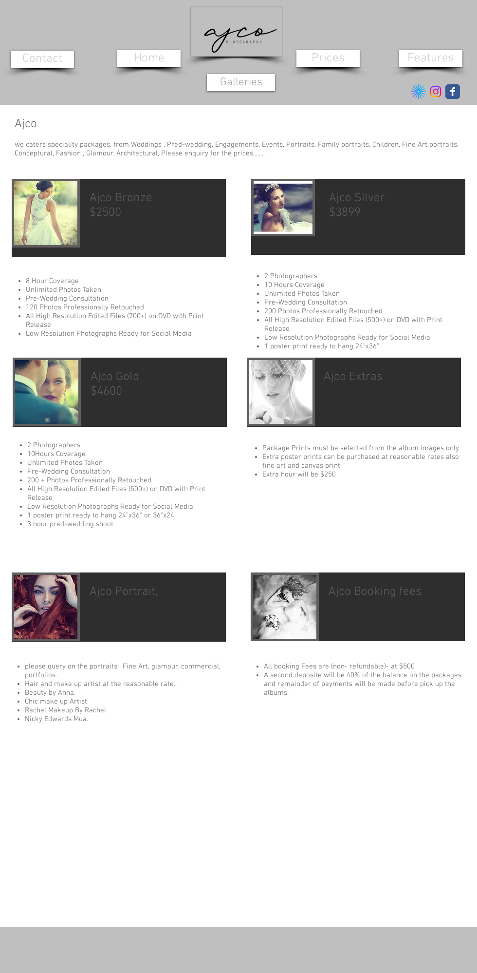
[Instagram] (435, 91)
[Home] (149, 58)
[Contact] (42, 59)
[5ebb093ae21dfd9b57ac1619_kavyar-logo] (418, 91)
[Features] (430, 58)
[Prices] (328, 58)
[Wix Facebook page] (452, 91)
